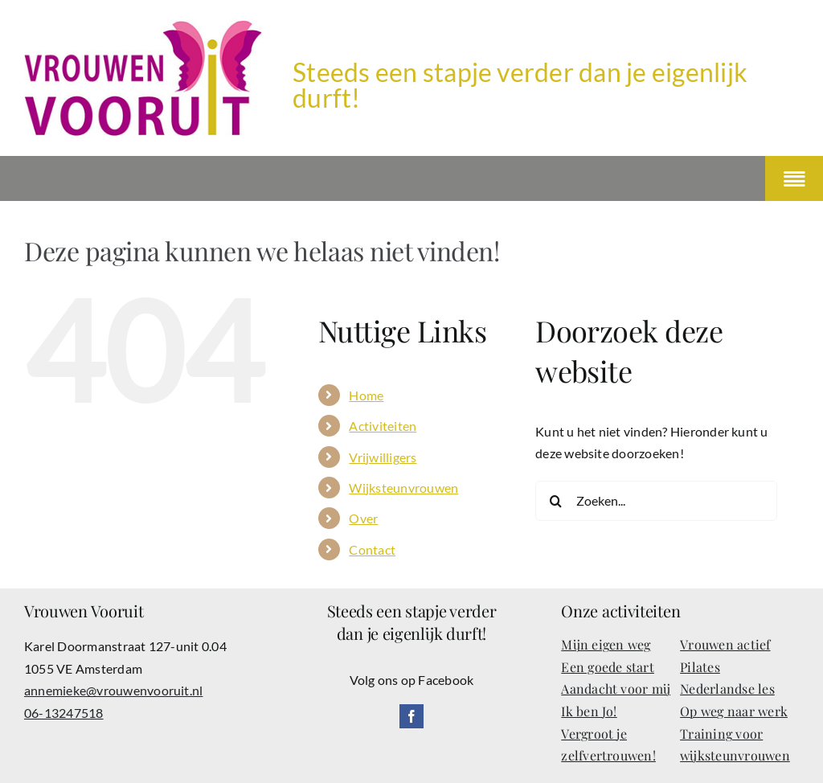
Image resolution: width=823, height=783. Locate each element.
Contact (372, 549)
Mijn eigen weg (605, 644)
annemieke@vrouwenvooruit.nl (113, 690)
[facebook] (411, 716)
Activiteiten (382, 425)
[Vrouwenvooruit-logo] (143, 26)
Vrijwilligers (382, 457)
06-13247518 (64, 712)
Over (363, 518)
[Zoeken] (555, 501)
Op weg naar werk (734, 711)
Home (366, 395)
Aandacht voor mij (615, 688)
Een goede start (607, 666)
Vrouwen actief (725, 644)
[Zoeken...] (656, 501)
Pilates (700, 666)
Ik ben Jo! (588, 711)
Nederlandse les (727, 688)
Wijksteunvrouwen (403, 487)
